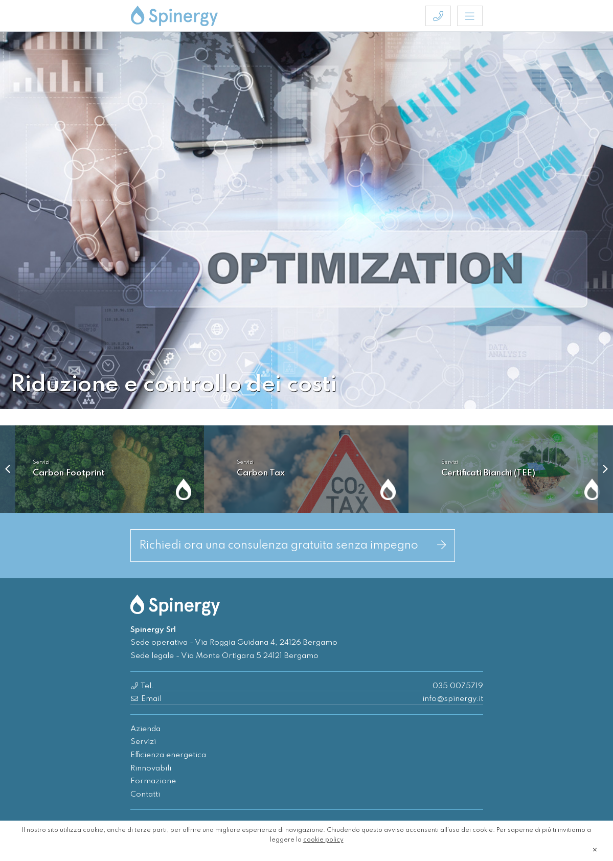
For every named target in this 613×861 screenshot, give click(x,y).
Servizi (143, 742)
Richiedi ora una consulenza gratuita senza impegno (293, 545)
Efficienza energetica (168, 755)
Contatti (145, 794)
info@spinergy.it (452, 699)
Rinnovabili (150, 768)
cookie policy (323, 840)
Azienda (145, 729)
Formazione (153, 781)
